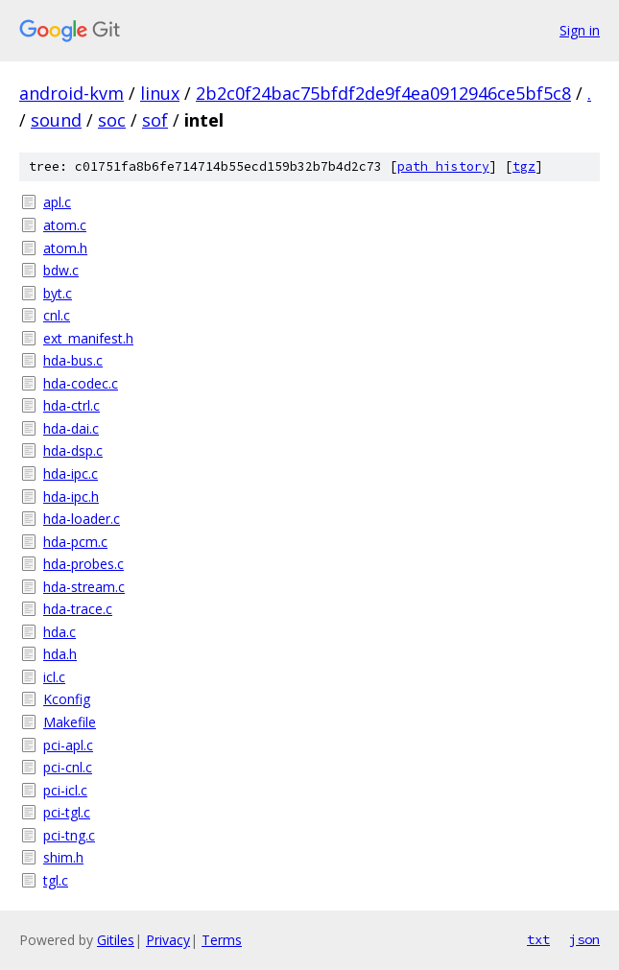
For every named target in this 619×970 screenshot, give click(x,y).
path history (443, 166)
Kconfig (66, 699)
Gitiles (115, 940)
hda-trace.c (77, 609)
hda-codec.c (80, 383)
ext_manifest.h (88, 338)
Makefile (69, 722)
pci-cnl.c (67, 767)
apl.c (57, 202)
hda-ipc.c (70, 473)
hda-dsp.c (73, 450)
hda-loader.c (81, 518)
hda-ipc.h (71, 496)
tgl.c (55, 880)
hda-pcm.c (75, 541)
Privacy (168, 940)
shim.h (63, 857)
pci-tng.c (69, 835)
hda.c (59, 632)
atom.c (64, 225)
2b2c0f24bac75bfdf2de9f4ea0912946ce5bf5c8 (383, 93)
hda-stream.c (84, 587)
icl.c (54, 677)
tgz (524, 166)
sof (155, 119)
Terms (222, 940)
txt (538, 939)
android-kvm (71, 93)
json (584, 939)
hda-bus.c (73, 360)
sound (56, 119)
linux (159, 93)
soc (112, 119)
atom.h (65, 248)
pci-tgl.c (66, 812)
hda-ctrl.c (71, 405)
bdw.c (61, 270)
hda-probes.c (83, 564)
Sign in (579, 30)
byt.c (57, 293)
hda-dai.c (71, 428)
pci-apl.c (68, 745)
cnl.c (56, 315)
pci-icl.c (65, 790)
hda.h (60, 654)
